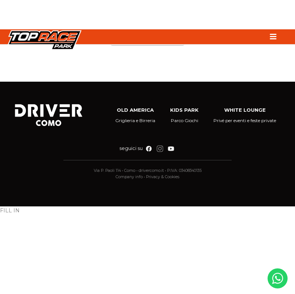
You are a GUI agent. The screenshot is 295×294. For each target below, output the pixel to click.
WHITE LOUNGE (245, 110)
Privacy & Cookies (162, 176)
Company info (129, 176)
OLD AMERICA (135, 110)
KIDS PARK (184, 110)
